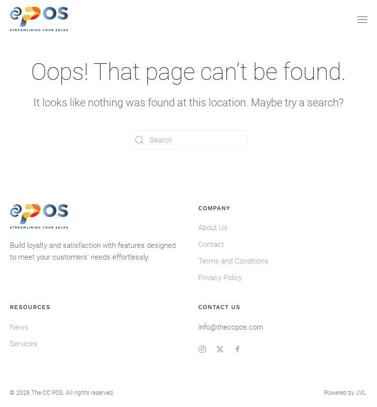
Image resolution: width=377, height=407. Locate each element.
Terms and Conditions (233, 261)
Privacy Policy (220, 277)
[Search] (188, 140)
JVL (361, 392)
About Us (213, 227)
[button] (362, 19)
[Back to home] (39, 19)
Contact (211, 244)
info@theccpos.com (230, 327)
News (19, 327)
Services (23, 343)
